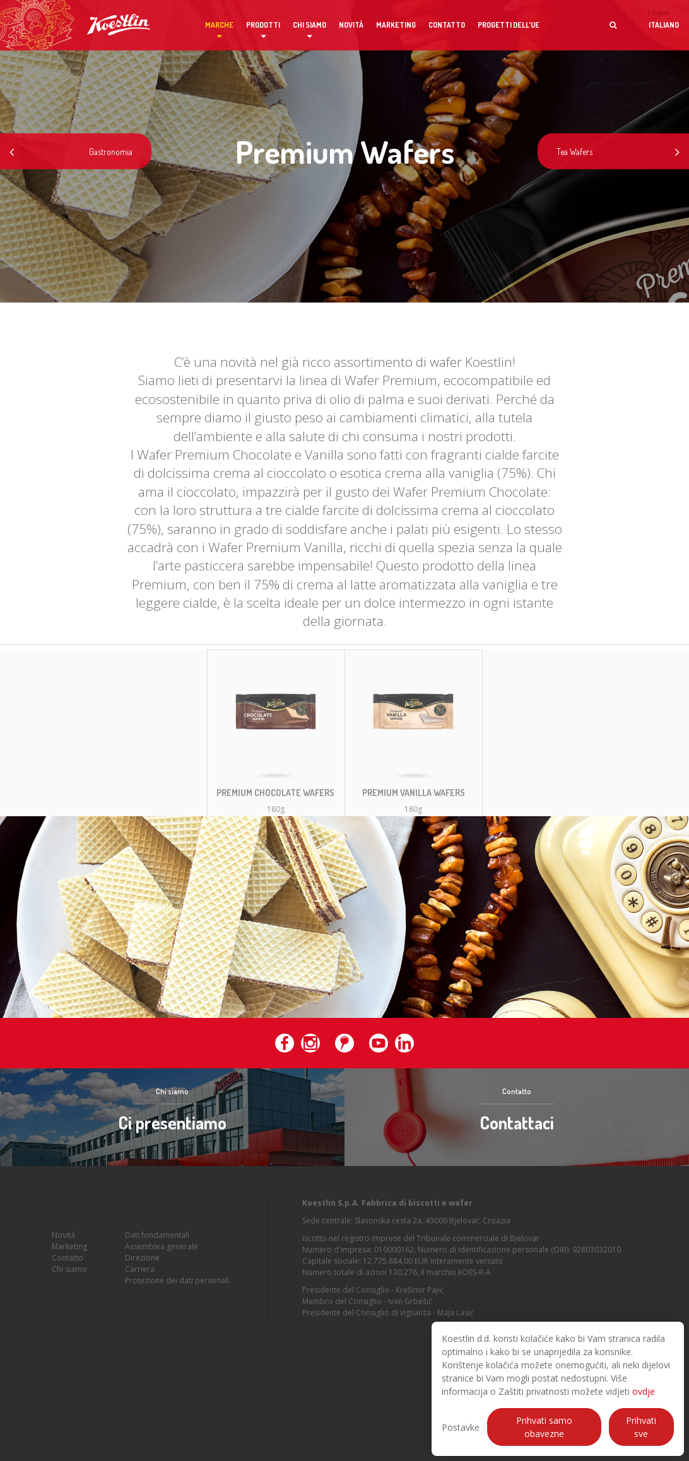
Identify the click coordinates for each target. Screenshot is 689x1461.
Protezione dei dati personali (177, 1285)
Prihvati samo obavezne (544, 1427)
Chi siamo (309, 25)
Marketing (396, 25)
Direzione (142, 1262)
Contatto (446, 25)
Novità (351, 25)
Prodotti (263, 25)
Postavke (461, 1427)
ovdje (643, 1391)
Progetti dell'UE (508, 25)
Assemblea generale (161, 1251)
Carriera (140, 1274)
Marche (219, 25)
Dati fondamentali (157, 1240)
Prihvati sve (641, 1427)
